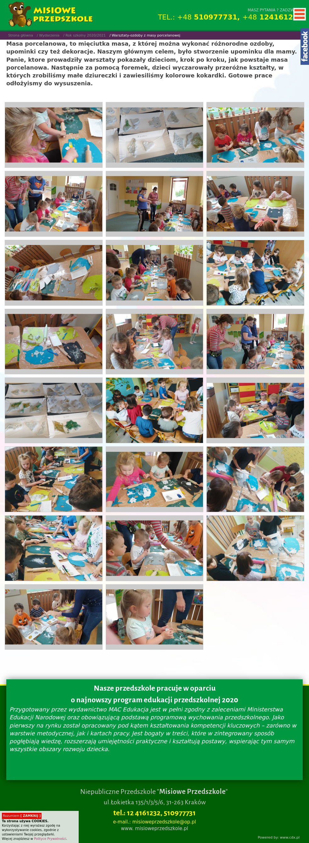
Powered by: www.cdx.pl (279, 837)
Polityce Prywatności (50, 838)
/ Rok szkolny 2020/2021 (84, 35)
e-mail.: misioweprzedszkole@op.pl (154, 822)
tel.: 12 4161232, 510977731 (154, 813)
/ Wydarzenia (48, 35)
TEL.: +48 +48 (230, 17)
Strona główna (20, 35)
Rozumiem (22, 816)
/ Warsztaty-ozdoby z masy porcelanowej (145, 35)
